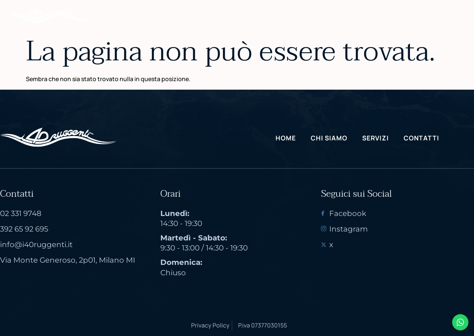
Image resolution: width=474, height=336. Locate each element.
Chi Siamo (206, 15)
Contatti (308, 15)
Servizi (257, 15)
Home (158, 15)
